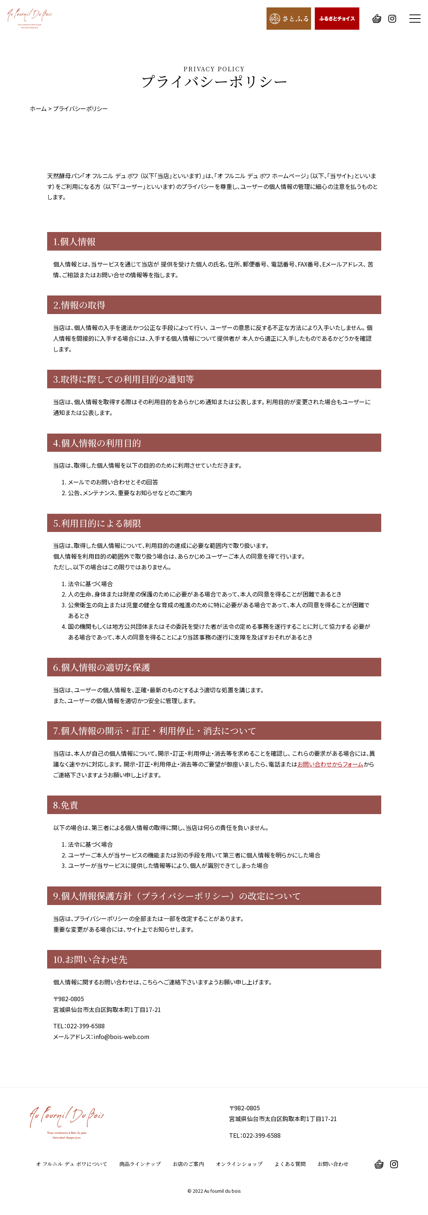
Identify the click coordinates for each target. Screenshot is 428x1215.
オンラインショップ (239, 1163)
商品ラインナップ (140, 1163)
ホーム (38, 108)
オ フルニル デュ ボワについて (71, 1163)
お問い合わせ (333, 1163)
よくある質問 (290, 1163)
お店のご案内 (188, 1163)
